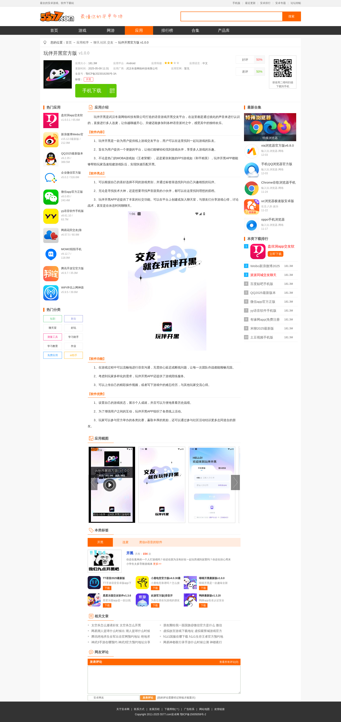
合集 (195, 30)
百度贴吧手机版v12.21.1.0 (261, 285)
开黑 (88, 79)
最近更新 (250, 3)
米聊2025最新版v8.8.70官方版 (262, 330)
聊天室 (53, 327)
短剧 (52, 318)
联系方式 (139, 709)
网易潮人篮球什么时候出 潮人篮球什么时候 (120, 631)
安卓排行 (265, 3)
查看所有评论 (228, 661)
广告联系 (189, 709)
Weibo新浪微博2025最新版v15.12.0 (265, 267)
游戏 (82, 30)
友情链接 (219, 709)
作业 (73, 346)
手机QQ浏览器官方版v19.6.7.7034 (276, 165)
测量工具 (52, 336)
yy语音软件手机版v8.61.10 (263, 312)
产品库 (224, 30)
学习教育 (52, 346)
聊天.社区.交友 (104, 42)
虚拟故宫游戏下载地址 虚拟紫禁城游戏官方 (192, 631)
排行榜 (167, 30)
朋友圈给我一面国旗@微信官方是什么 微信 (192, 625)
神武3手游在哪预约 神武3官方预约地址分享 (120, 642)
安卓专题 (280, 3)
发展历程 (154, 709)
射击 (73, 318)
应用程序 (83, 42)
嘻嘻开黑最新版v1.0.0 (211, 578)
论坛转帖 (296, 3)
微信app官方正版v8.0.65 (262, 303)
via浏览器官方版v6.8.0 (277, 145)
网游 (111, 30)
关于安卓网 (122, 709)
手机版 (236, 3)
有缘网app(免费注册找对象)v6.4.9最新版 (265, 321)
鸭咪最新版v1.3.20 (210, 595)
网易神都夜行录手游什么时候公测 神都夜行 (192, 642)
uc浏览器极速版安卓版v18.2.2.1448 (277, 202)
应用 (139, 30)
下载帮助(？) (171, 709)
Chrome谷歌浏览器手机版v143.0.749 (278, 184)
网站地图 (204, 709)
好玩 (73, 327)
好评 (245, 59)
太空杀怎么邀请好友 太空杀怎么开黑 (116, 625)
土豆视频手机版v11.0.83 (261, 338)
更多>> (157, 563)
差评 (245, 71)
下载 (107, 588)
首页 (54, 30)
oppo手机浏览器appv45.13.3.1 (273, 221)
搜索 (291, 16)
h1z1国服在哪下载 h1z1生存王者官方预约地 (193, 636)
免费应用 (52, 355)
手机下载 (91, 90)
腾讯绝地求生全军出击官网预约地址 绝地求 (120, 636)
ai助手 (73, 355)
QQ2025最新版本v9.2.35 (263, 294)
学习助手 (73, 336)
